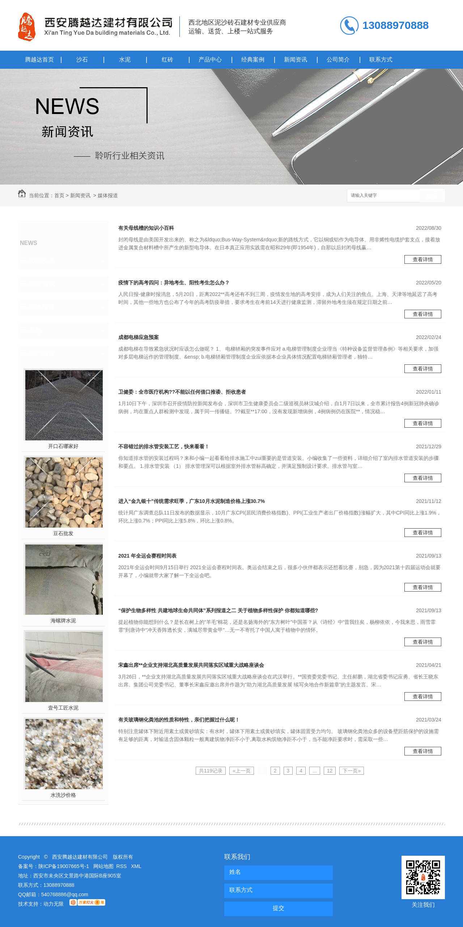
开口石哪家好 (63, 446)
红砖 (167, 59)
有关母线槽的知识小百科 (146, 228)
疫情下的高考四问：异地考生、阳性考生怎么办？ (174, 282)
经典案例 (252, 59)
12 (330, 771)
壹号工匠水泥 (63, 708)
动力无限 (53, 904)
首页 (59, 195)
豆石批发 (63, 533)
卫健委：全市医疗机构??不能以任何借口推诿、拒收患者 (182, 392)
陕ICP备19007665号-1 (63, 866)
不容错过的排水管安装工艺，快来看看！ (163, 446)
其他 (35, 330)
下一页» (352, 771)
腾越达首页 (39, 59)
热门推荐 (42, 353)
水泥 (125, 59)
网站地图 (103, 866)
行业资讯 (42, 284)
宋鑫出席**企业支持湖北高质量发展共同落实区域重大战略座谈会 (191, 665)
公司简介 (338, 59)
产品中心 (210, 59)
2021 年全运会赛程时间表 (147, 556)
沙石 (82, 59)
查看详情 (423, 259)
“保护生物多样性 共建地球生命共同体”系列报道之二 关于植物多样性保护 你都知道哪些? (218, 610)
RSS (122, 866)
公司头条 (42, 260)
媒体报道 (108, 195)
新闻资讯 (295, 59)
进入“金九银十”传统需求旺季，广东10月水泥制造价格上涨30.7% (191, 501)
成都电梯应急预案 (138, 337)
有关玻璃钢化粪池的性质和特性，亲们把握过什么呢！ (179, 720)
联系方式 (380, 59)
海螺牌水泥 (63, 620)
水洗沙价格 (63, 795)
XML (136, 866)
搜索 (432, 196)
